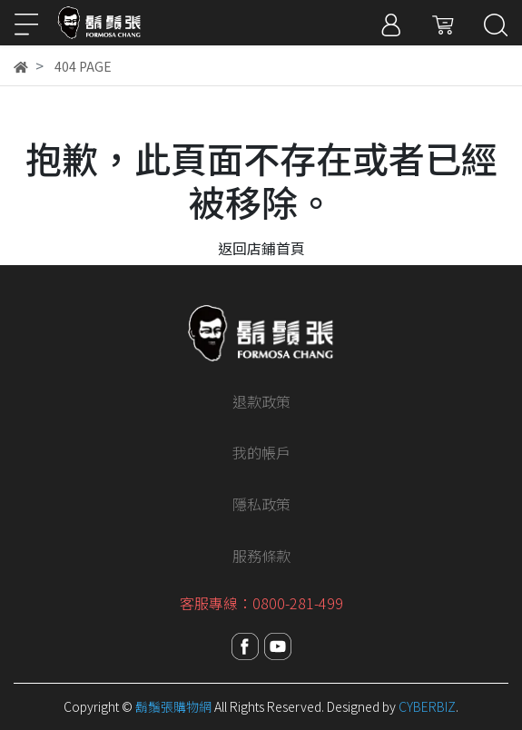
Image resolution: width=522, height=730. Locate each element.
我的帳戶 (261, 452)
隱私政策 (261, 504)
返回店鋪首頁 (261, 248)
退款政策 (261, 401)
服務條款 (261, 556)
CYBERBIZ (427, 706)
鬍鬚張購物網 (173, 706)
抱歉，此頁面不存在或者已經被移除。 (261, 179)
